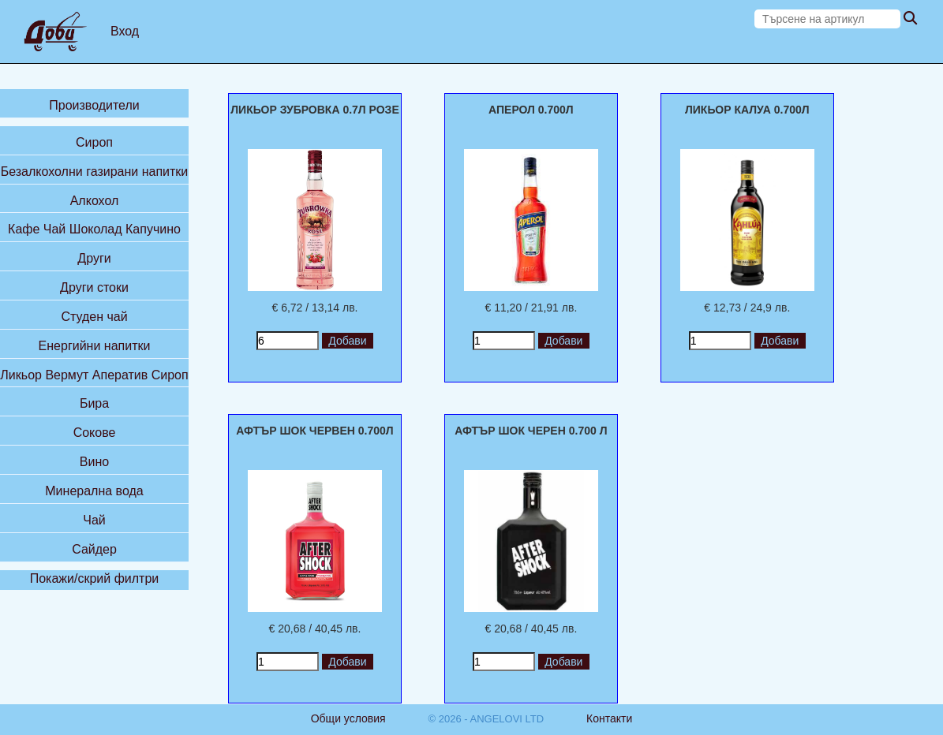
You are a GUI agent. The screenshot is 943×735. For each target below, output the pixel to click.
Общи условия (348, 718)
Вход (124, 31)
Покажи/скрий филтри (94, 578)
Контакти (609, 718)
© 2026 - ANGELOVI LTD (486, 719)
